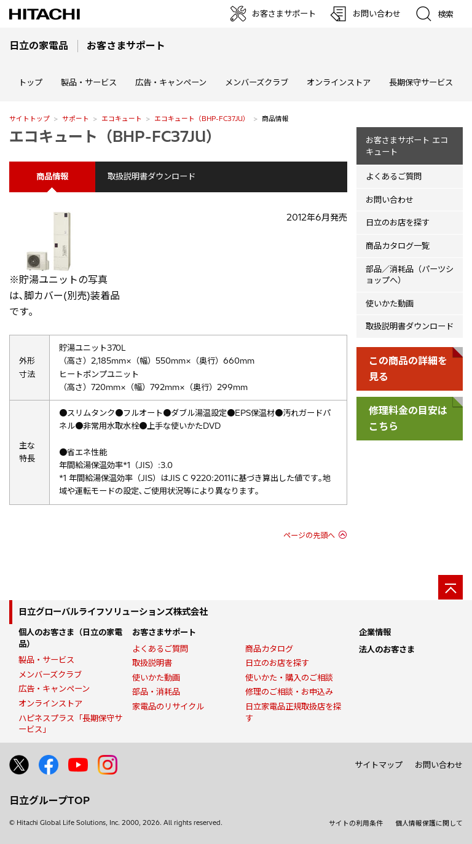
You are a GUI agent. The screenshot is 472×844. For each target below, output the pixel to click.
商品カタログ (269, 649)
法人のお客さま (387, 649)
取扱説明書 (152, 663)
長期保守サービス (421, 82)
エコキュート (121, 118)
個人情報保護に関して (429, 823)
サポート (75, 118)
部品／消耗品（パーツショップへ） (410, 275)
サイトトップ (29, 118)
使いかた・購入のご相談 (289, 677)
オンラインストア (339, 82)
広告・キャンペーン (54, 689)
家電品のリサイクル (168, 706)
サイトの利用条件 (356, 823)
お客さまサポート (164, 632)
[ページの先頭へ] (450, 587)
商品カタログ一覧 (398, 246)
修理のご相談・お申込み (289, 692)
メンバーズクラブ (256, 82)
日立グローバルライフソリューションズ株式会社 (113, 611)
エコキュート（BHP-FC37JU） (202, 118)
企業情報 (375, 632)
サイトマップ (379, 765)
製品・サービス (46, 660)
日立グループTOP (49, 800)
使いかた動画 (390, 303)
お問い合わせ (390, 200)
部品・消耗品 (156, 692)
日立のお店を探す (398, 222)
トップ (30, 82)
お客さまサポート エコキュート (407, 146)
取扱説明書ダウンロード (151, 176)
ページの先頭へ (309, 535)
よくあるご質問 (394, 176)
